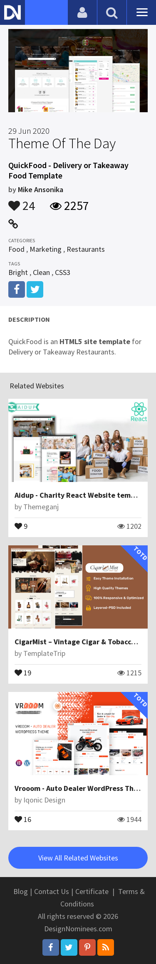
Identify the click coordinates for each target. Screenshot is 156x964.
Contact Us (51, 891)
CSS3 (62, 272)
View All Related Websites (78, 858)
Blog (20, 891)
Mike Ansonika (40, 189)
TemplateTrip (44, 653)
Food (16, 249)
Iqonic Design (44, 800)
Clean (41, 272)
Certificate (92, 891)
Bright (18, 272)
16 (23, 819)
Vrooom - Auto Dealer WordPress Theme (81, 788)
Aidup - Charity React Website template (82, 495)
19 (23, 672)
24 (21, 202)
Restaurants (86, 249)
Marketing (46, 249)
